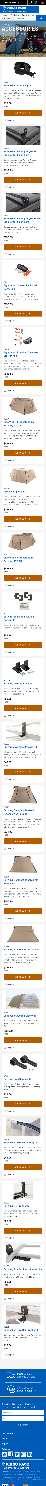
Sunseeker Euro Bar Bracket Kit (22, 1330)
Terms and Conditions (9, 1472)
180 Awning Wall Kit (15, 491)
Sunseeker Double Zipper (18, 85)
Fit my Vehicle (12, 3)
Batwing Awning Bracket (18, 683)
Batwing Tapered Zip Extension (21, 949)
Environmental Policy (9, 1477)
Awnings (6, 18)
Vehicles (29, 1477)
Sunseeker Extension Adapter (21, 1142)
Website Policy (19, 1475)
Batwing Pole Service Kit (18, 1079)
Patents (21, 1477)
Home (4, 15)
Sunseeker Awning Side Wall (20, 1015)
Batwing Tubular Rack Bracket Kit (23, 1269)
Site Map (37, 1477)
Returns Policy (23, 1472)
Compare (10, 120)
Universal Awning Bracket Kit (20, 747)
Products (15, 15)
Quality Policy (31, 1475)
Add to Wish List (23, 113)
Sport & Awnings (29, 15)
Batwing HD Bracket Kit (17, 1206)
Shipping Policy (7, 1475)
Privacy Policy (35, 1472)
